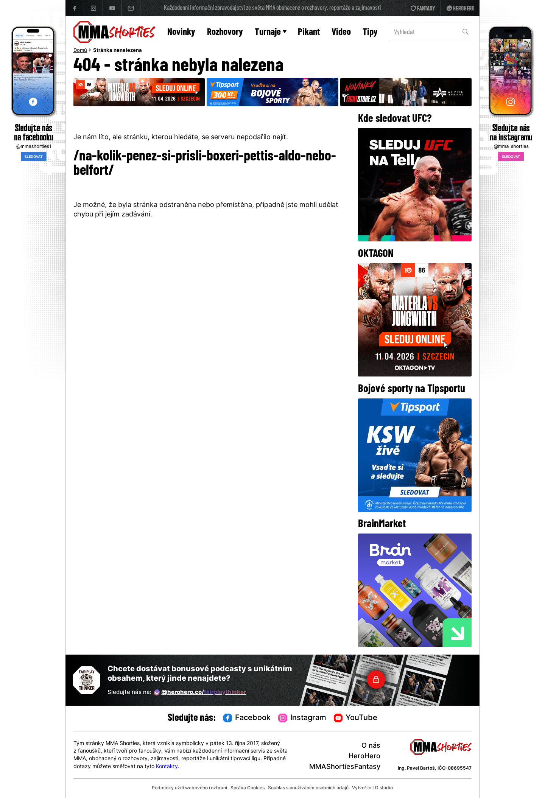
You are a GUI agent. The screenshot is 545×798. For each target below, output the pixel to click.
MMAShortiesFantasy (344, 767)
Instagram (302, 718)
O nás (370, 746)
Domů (80, 50)
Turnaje (271, 32)
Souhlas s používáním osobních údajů (308, 788)
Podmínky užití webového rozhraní (189, 788)
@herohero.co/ (200, 692)
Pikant (309, 32)
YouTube (356, 718)
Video (341, 32)
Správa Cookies (247, 788)
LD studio (382, 788)
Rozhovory (225, 32)
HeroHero (364, 756)
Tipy (370, 32)
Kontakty (167, 767)
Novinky (181, 32)
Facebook (247, 718)
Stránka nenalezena (117, 50)
